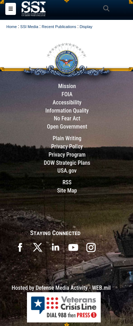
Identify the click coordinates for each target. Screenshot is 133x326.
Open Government (67, 126)
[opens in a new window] (91, 246)
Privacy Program (67, 154)
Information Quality (67, 110)
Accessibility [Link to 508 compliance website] (66, 102)
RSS (67, 182)
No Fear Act (67, 118)
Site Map (67, 190)
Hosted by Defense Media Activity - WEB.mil (61, 287)
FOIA (66, 94)
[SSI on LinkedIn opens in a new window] (55, 246)
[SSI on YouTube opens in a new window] (73, 246)
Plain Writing (66, 138)
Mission (67, 86)
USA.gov (67, 170)
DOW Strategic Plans (67, 162)
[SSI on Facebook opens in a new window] (20, 246)
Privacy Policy (67, 146)
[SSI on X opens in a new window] (38, 246)
